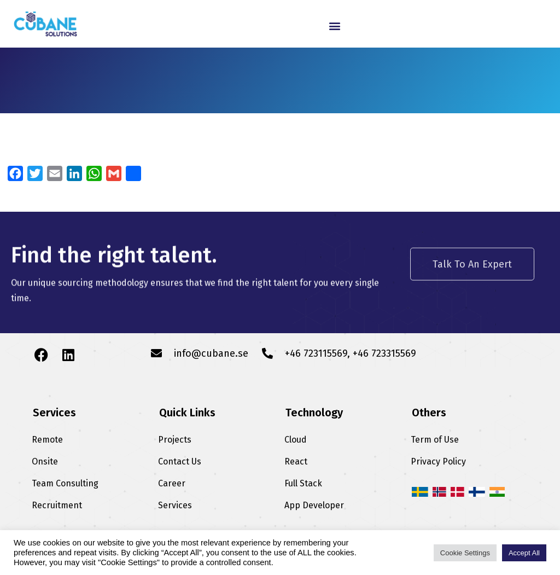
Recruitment (57, 505)
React (295, 461)
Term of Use (435, 439)
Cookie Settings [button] (465, 553)
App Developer (314, 505)
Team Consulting (65, 483)
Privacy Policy (438, 461)
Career (171, 483)
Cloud (295, 439)
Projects (174, 439)
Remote (47, 439)
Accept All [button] (524, 553)
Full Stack (303, 483)
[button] (335, 25)
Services (175, 505)
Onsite (45, 461)
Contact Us (179, 461)
